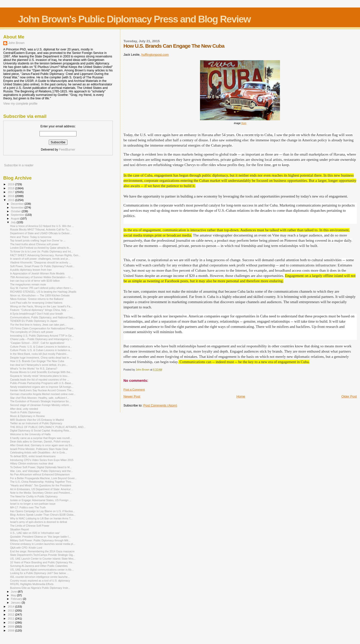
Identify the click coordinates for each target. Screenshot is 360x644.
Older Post (349, 396)
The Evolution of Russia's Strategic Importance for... (40, 401)
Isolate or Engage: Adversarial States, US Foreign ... (40, 500)
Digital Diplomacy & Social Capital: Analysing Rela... (40, 430)
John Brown (16, 43)
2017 (11, 192)
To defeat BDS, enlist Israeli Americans (33, 456)
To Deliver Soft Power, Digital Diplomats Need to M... (41, 467)
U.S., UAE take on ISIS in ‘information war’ (35, 532)
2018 (11, 188)
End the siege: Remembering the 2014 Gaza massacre (42, 551)
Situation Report (19, 529)
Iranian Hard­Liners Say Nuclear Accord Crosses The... (42, 390)
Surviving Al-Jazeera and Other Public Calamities (39, 565)
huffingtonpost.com (155, 54)
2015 (11, 200)
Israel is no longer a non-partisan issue (33, 503)
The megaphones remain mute (28, 284)
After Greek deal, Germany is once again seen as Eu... (42, 445)
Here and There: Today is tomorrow (30, 236)
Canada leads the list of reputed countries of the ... (39, 379)
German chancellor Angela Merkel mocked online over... (43, 394)
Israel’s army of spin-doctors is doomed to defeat (38, 521)
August (15, 218)
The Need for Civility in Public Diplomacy (34, 496)
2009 (11, 626)
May (14, 595)
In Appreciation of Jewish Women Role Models (37, 273)
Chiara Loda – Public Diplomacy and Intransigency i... (41, 339)
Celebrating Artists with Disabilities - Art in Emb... (38, 452)
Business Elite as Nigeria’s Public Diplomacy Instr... (40, 587)
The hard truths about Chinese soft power (34, 244)
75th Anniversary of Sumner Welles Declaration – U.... (41, 277)
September (18, 214)
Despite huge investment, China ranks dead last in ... (41, 357)
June (14, 591)
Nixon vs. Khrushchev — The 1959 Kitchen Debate (40, 295)
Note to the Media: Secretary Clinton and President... (41, 492)
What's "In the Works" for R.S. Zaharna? (33, 368)
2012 (11, 614)
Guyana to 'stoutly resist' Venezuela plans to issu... (39, 375)
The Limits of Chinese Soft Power (29, 525)
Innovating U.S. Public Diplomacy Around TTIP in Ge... (42, 335)
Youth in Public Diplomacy (25, 412)
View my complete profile (20, 103)
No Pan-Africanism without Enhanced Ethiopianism (40, 474)
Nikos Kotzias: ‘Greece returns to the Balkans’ (37, 298)
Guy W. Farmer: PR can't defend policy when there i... (41, 287)
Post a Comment (134, 389)
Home (240, 396)
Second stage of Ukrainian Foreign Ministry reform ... (41, 405)
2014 (11, 606)
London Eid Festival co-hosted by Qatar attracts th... (40, 247)
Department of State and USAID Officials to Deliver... (41, 233)
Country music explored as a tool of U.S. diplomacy (40, 580)
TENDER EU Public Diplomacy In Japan (33, 320)
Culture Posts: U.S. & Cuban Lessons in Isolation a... (41, 346)
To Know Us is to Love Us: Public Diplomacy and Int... (41, 251)
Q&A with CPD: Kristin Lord (26, 547)
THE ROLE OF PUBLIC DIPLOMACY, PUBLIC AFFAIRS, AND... (48, 427)
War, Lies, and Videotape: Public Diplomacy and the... (41, 470)
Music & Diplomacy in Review (27, 416)
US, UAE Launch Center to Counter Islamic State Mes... (43, 558)
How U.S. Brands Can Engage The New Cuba (37, 361)
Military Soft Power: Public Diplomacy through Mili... (40, 540)
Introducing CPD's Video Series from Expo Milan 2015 (41, 459)
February (17, 598)
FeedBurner (67, 149)
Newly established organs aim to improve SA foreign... (41, 386)
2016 (11, 196)
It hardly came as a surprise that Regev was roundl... (41, 437)
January (16, 602)
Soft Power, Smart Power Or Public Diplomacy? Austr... (42, 266)
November (17, 207)
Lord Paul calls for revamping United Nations (36, 302)
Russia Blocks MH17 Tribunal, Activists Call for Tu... (40, 229)
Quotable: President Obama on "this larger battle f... (40, 536)
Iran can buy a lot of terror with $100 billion (35, 280)
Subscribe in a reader (18, 165)
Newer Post (132, 396)
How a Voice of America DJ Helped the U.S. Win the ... (42, 225)
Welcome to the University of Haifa (30, 434)
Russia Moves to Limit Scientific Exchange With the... (41, 372)
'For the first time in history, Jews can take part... (38, 324)
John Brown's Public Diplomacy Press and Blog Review (134, 19)
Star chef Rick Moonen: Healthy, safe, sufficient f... (39, 397)
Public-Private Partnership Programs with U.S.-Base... (41, 383)
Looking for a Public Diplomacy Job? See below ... (39, 573)
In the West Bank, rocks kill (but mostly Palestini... (39, 353)
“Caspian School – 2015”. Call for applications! (37, 342)
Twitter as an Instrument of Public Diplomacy (36, 423)
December (17, 203)
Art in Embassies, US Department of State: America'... (41, 489)
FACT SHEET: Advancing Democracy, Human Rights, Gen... (45, 255)
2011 (11, 618)
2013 (11, 610)
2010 (11, 622)
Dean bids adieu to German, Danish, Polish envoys (40, 441)
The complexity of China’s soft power (31, 331)
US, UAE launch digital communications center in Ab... (42, 569)
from (243, 123)
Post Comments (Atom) (160, 405)
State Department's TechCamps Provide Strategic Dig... (42, 554)
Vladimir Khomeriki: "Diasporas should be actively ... (40, 262)
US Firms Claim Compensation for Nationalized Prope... (43, 328)
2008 (11, 630)
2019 (11, 184)
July (14, 222)
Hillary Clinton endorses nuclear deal (31, 463)
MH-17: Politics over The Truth (28, 507)
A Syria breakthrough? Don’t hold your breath (36, 313)
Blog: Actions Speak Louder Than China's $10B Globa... (43, 514)
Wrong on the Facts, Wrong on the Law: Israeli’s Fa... (41, 306)
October (16, 211)
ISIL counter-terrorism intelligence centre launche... (40, 576)
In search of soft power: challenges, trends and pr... (40, 258)
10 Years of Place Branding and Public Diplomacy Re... (42, 562)
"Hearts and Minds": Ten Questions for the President (40, 485)
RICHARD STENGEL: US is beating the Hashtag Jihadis (43, 291)
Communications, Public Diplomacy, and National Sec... (42, 317)
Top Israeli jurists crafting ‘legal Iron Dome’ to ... (38, 240)
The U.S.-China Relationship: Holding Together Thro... (41, 481)
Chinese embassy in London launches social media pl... (42, 543)
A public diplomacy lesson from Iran (31, 269)
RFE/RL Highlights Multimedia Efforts (32, 584)
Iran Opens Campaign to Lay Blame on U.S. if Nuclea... (42, 511)
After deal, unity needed (24, 408)
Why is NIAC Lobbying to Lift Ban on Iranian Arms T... (41, 518)
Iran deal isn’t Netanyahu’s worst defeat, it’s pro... (39, 364)
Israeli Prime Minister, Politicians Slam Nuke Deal (39, 448)
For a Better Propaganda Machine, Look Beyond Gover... (43, 478)
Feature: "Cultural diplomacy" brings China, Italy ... (39, 309)
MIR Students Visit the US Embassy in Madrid (37, 419)
